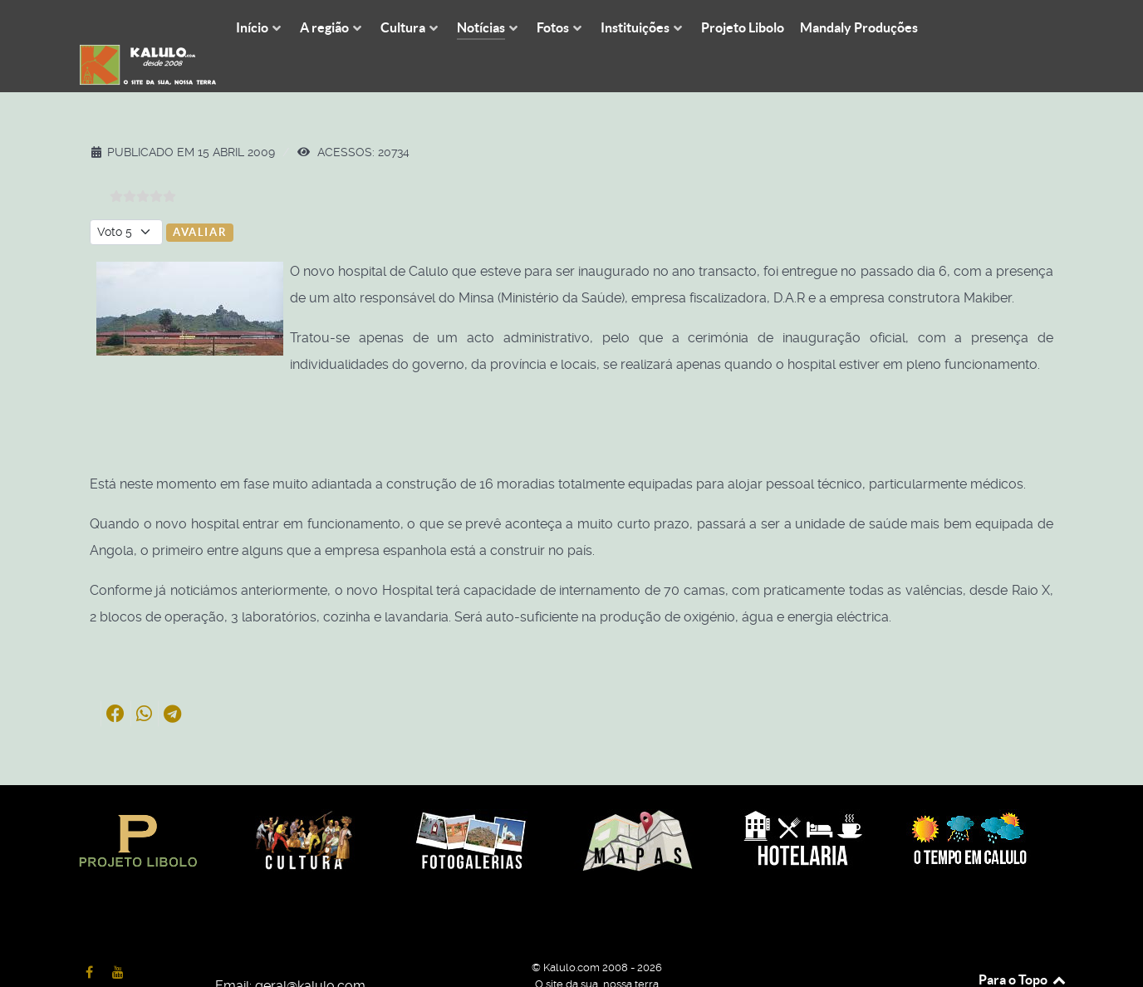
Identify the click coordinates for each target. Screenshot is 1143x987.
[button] (115, 676)
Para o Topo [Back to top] (1023, 942)
